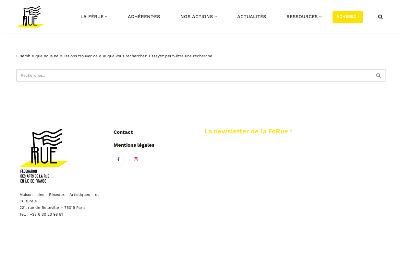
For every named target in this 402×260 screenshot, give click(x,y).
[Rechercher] (380, 16)
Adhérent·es (144, 16)
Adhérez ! (347, 16)
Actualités (251, 16)
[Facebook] (118, 159)
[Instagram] (135, 159)
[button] (106, 17)
